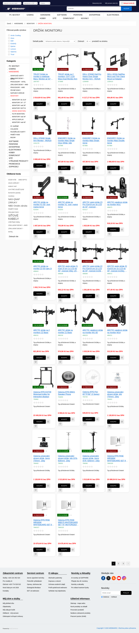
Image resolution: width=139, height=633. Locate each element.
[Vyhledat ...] (94, 8)
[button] (65, 133)
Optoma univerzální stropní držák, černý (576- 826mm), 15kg (91, 458)
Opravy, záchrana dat (34, 584)
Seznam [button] (128, 41)
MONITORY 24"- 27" (19, 102)
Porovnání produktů (77, 610)
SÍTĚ (11, 158)
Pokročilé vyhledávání (34, 581)
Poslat (126, 593)
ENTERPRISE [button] (94, 15)
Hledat (126, 8)
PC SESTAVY (14, 66)
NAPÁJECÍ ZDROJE (17, 93)
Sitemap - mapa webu (77, 603)
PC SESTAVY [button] (14, 15)
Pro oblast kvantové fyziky (80, 587)
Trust (12, 54)
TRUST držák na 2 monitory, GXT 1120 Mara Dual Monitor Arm (67, 76)
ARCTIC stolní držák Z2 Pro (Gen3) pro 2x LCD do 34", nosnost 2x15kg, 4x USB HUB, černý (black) (93, 268)
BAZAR (13, 137)
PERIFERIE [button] (78, 15)
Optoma (13, 52)
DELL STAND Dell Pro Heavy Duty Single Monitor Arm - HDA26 (92, 76)
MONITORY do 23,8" (19, 100)
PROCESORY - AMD (17, 87)
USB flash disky (14, 222)
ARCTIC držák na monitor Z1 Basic (65, 331)
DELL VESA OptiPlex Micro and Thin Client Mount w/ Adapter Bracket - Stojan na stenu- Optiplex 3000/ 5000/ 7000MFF (116, 76)
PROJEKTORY (13, 212)
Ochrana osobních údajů (56, 584)
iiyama (13, 46)
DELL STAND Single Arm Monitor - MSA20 (42, 139)
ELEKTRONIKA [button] (113, 15)
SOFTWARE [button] (62, 15)
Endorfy (13, 43)
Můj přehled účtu (8, 603)
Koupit (40, 104)
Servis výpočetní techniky (35, 578)
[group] (68, 123)
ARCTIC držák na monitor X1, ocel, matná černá (68, 204)
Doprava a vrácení (54, 581)
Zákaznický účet (97, 3)
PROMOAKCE (14, 164)
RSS (114, 578)
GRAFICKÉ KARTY (17, 76)
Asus (12, 38)
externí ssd (12, 186)
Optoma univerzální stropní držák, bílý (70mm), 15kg (115, 394)
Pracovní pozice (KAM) (78, 616)
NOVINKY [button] (85, 18)
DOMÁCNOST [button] (68, 18)
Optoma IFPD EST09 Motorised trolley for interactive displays (42, 394)
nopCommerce (13, 628)
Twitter (108, 578)
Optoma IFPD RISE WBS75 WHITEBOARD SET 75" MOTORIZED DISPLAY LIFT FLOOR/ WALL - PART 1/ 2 (68, 522)
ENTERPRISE (14, 147)
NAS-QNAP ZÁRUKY (14, 201)
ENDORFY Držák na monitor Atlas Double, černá (116, 140)
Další (128, 563)
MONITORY (14, 96)
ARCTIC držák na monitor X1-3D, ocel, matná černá (41, 204)
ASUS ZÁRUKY (13, 183)
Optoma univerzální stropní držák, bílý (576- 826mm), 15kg (68, 458)
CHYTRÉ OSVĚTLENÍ (16, 189)
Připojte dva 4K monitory (79, 581)
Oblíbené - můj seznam (11, 613)
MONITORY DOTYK (19, 108)
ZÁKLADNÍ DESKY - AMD (19, 84)
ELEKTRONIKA (15, 150)
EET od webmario (33, 591)
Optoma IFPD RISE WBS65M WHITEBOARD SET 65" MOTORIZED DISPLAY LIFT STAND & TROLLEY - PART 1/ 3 (43, 522)
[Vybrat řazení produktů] (59, 41)
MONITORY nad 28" (19, 105)
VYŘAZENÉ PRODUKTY (18, 161)
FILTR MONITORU (18, 114)
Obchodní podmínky (55, 578)
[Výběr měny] (30, 3)
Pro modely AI (7, 581)
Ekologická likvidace (34, 587)
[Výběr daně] (12, 3)
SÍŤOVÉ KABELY (13, 217)
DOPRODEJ (13, 166)
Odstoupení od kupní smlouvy (13, 616)
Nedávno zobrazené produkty (80, 613)
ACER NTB (12, 180)
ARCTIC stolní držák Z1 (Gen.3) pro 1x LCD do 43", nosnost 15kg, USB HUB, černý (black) (68, 268)
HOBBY (12, 152)
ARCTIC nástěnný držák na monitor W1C (117, 203)
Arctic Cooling (16, 35)
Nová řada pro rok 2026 (11, 587)
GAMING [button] (30, 15)
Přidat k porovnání (48, 104)
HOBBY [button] (43, 18)
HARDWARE (14, 72)
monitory (11, 196)
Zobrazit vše (13, 236)
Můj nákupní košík (9, 610)
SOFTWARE (14, 141)
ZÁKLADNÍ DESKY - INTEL (17, 79)
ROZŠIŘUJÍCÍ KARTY (17, 132)
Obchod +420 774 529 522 (12, 584)
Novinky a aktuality (77, 584)
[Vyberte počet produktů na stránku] (88, 41)
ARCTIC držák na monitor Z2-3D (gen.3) (42, 267)
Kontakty (6, 591)
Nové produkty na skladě (78, 606)
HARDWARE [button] (45, 15)
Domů (9, 23)
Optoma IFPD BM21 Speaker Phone (66, 393)
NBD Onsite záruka (17, 206)
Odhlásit (114, 597)
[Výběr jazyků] (44, 3)
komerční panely (14, 193)
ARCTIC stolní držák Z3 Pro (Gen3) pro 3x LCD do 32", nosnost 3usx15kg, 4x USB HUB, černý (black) (93, 204)
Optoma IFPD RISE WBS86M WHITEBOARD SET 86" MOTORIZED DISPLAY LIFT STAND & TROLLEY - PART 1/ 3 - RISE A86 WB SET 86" (117, 458)
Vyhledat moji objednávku (57, 591)
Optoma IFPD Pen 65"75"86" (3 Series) (91, 393)
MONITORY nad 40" (19, 122)
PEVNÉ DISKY (15, 90)
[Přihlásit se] (111, 593)
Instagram (124, 578)
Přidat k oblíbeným (35, 108)
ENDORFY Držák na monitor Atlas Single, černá (91, 140)
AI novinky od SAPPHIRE (80, 578)
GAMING (12, 69)
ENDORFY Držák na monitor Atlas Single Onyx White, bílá (66, 140)
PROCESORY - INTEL (18, 82)
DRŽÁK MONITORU (19, 111)
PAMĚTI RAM (15, 135)
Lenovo (13, 49)
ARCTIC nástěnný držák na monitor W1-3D (93, 331)
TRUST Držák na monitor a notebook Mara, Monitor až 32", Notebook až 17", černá (43, 76)
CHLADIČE (14, 129)
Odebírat (106, 597)
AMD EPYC (22, 180)
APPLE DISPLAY (18, 119)
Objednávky (7, 606)
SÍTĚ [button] (54, 18)
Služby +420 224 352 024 (11, 578)
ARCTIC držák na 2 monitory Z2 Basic (41, 331)
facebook (103, 578)
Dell (12, 41)
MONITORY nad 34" (19, 117)
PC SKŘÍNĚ (14, 126)
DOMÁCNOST (14, 155)
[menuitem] (14, 15)
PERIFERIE (13, 144)
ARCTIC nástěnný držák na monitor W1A (117, 331)
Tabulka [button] (125, 41)
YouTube (119, 578)
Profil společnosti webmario (57, 587)
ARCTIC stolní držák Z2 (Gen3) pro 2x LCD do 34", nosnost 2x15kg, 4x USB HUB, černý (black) (117, 268)
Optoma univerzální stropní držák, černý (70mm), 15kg (41, 458)
